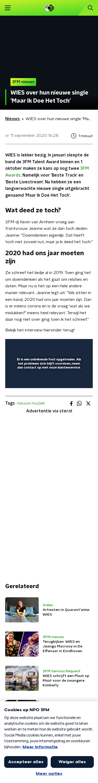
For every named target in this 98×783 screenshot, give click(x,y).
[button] (8, 8)
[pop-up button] (64, 346)
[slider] (48, 379)
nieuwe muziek (31, 403)
